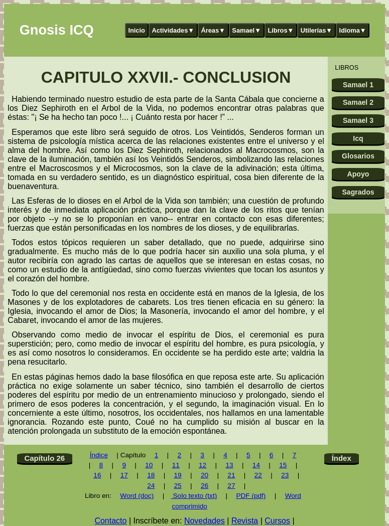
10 (149, 465)
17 (124, 475)
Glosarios (358, 156)
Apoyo (358, 174)
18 (151, 475)
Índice (99, 455)
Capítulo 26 (44, 458)
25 (178, 485)
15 (283, 465)
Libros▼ (281, 30)
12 (202, 465)
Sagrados (358, 192)
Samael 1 (358, 85)
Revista (244, 520)
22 (258, 475)
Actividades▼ (173, 30)
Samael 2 (358, 102)
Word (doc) (137, 495)
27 (231, 485)
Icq (358, 138)
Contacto (110, 520)
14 (256, 465)
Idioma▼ (352, 30)
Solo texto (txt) (194, 495)
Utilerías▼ (316, 30)
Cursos (277, 520)
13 (229, 465)
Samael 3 (358, 120)
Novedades (204, 520)
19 (178, 475)
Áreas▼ (213, 30)
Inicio (136, 30)
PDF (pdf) (251, 495)
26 (204, 485)
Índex (341, 458)
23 (285, 475)
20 (204, 475)
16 (97, 475)
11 (176, 465)
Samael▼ (246, 30)
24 (151, 485)
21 (231, 475)
